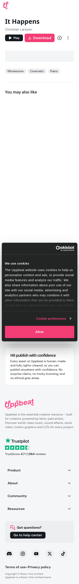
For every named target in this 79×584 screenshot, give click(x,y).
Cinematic (37, 71)
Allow (39, 332)
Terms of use (15, 567)
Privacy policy (39, 567)
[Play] (14, 38)
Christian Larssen (18, 29)
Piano (54, 71)
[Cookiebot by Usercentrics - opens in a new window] (56, 248)
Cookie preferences (51, 318)
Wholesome (15, 71)
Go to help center (27, 535)
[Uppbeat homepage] (5, 5)
